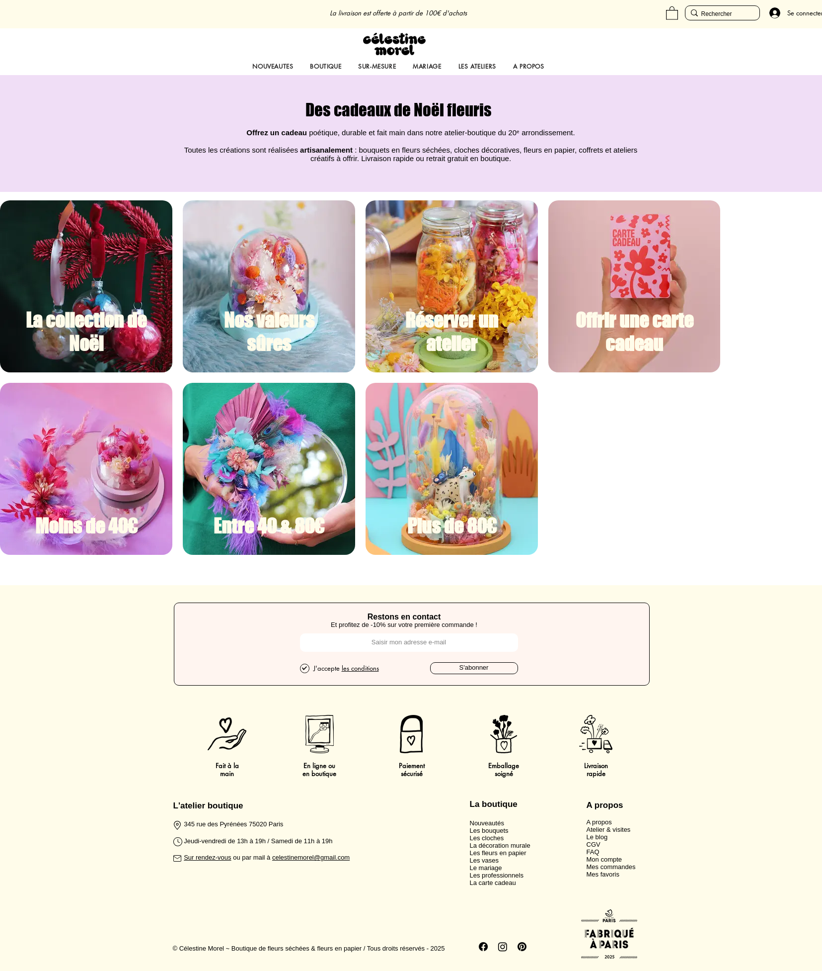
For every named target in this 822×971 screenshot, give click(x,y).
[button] (672, 12)
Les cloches (487, 838)
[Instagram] (503, 947)
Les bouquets (489, 830)
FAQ (593, 852)
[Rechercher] (720, 14)
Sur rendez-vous (207, 857)
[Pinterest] (522, 947)
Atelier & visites (609, 829)
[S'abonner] (474, 668)
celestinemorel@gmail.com (311, 857)
